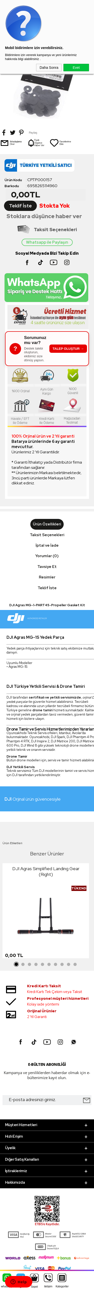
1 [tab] (16, 964)
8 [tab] (62, 964)
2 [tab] (23, 964)
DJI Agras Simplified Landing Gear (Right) (45, 871)
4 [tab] (36, 964)
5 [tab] (42, 964)
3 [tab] (29, 964)
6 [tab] (49, 964)
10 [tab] (75, 964)
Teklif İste (20, 206)
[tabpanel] (45, 912)
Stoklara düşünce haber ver (44, 216)
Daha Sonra (49, 68)
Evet (76, 68)
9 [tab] (68, 964)
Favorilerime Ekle (60, 143)
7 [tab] (55, 964)
